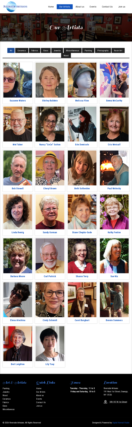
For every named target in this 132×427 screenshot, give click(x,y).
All (9, 50)
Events (93, 6)
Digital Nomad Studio (120, 422)
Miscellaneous (73, 50)
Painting (89, 50)
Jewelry (57, 50)
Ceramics (20, 50)
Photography (104, 50)
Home (51, 6)
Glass (45, 50)
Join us (121, 6)
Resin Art (120, 50)
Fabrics (33, 50)
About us (80, 6)
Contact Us (107, 6)
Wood (66, 55)
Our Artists (64, 6)
